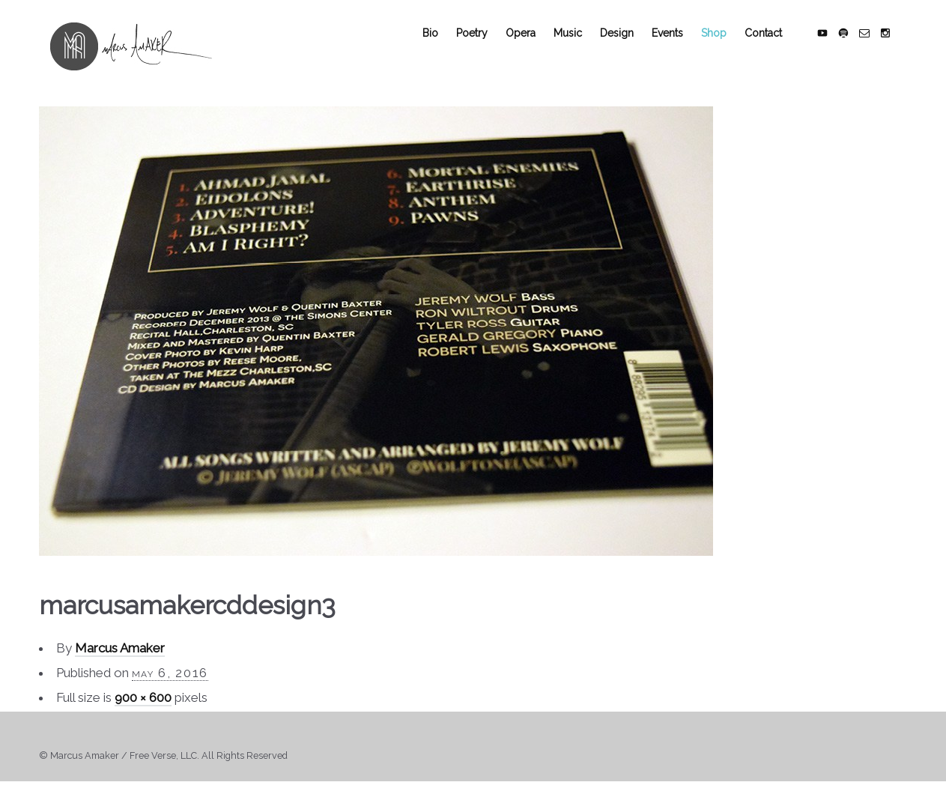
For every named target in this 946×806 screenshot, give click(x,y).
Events (679, 46)
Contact (775, 46)
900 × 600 (143, 711)
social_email (876, 46)
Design (629, 46)
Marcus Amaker (120, 662)
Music (580, 46)
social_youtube (834, 46)
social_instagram (897, 46)
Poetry (484, 46)
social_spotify (855, 46)
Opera (533, 46)
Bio (442, 46)
